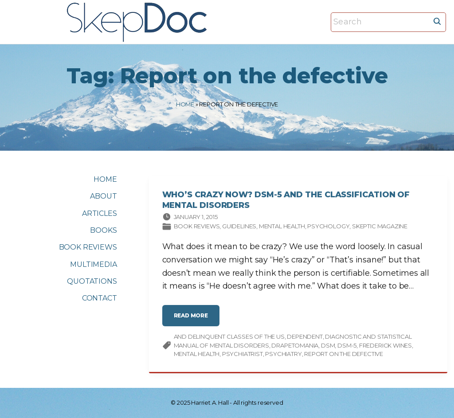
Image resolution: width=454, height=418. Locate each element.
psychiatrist (242, 354)
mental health (197, 354)
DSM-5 (346, 346)
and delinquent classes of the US (229, 337)
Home (185, 104)
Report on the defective (343, 354)
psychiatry (283, 354)
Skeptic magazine (379, 226)
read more (194, 320)
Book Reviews (197, 226)
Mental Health (282, 226)
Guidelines (239, 226)
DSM (328, 346)
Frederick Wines (385, 346)
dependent (304, 337)
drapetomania (294, 346)
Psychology (328, 226)
